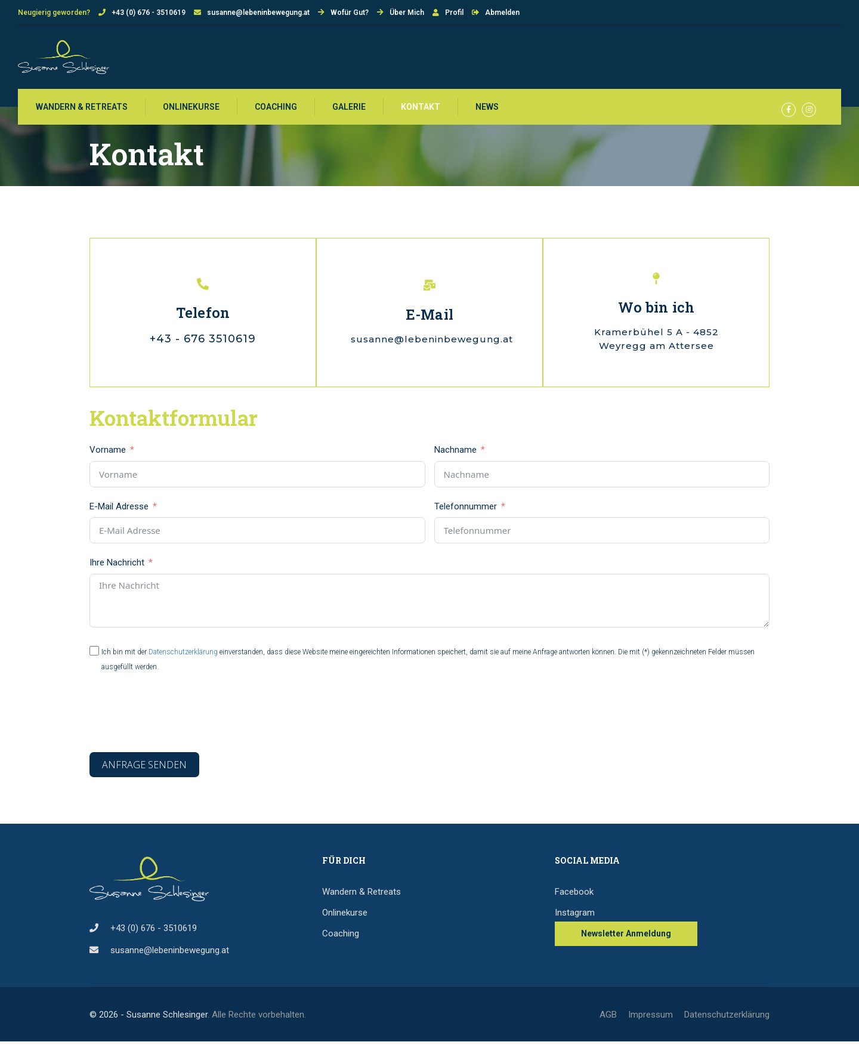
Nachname (455, 454)
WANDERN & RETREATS (82, 108)
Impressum (650, 1018)
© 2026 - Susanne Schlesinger (148, 1018)
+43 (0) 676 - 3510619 (149, 12)
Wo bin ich (656, 311)
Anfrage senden (144, 768)
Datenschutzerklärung (183, 655)
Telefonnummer (465, 510)
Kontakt (420, 108)
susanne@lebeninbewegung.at (258, 12)
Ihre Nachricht (118, 566)
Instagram (575, 916)
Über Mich (407, 12)
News (487, 108)
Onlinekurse (191, 108)
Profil (454, 12)
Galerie (349, 108)
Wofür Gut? (349, 12)
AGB (608, 1018)
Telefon (203, 316)
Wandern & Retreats (361, 895)
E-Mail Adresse (119, 510)
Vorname (107, 454)
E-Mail (429, 317)
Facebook (574, 895)
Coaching (276, 108)
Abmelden (502, 12)
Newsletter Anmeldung (626, 937)
